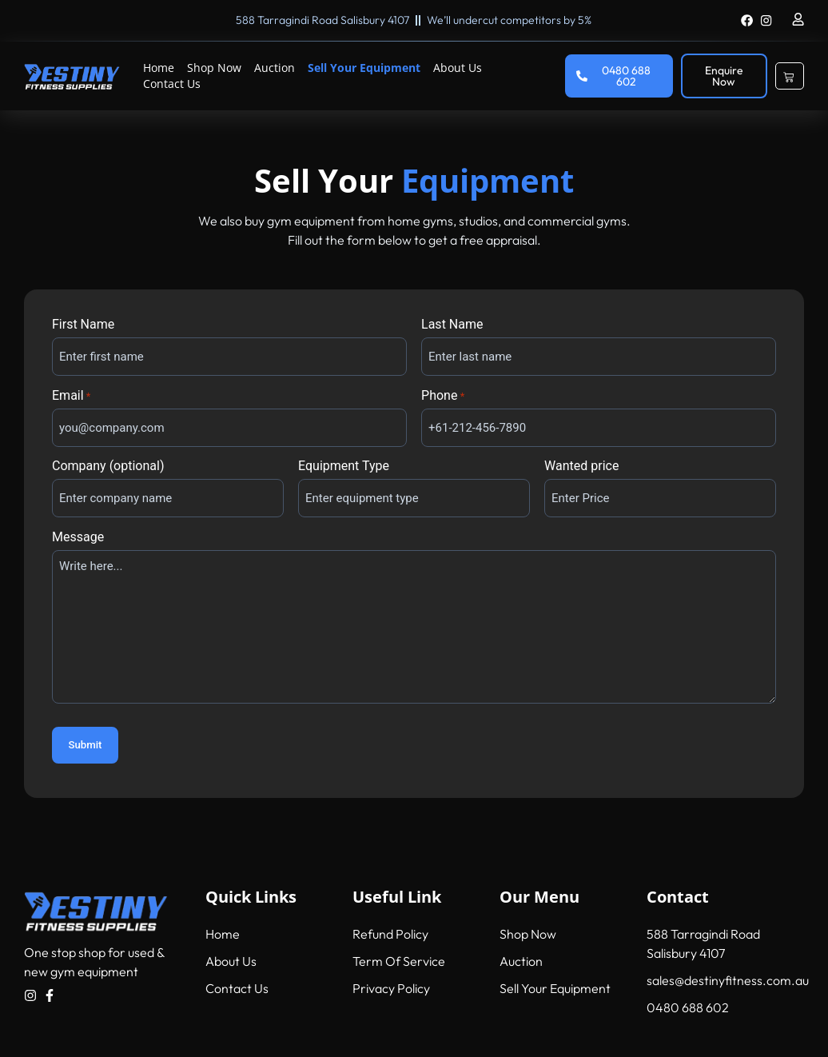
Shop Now (214, 67)
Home (158, 67)
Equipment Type (343, 466)
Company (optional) (108, 466)
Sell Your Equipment (364, 67)
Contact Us (172, 83)
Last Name (452, 324)
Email (71, 395)
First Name (83, 324)
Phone (442, 395)
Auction (274, 67)
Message (78, 537)
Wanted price (581, 466)
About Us (457, 67)
